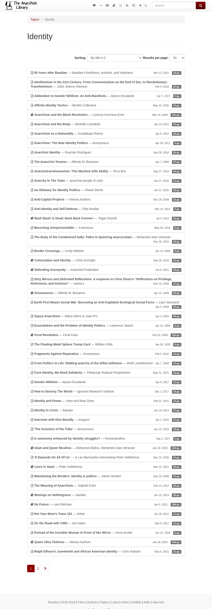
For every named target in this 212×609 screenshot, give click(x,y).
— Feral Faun (106, 335)
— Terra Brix (106, 171)
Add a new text (154, 602)
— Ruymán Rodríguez (106, 152)
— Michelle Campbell (106, 124)
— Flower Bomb (106, 190)
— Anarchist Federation (106, 270)
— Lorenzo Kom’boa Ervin (106, 115)
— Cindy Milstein (106, 251)
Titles (81, 602)
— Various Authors (106, 199)
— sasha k (106, 281)
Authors (92, 602)
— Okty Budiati (106, 209)
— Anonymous (106, 143)
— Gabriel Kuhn (106, 485)
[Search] (174, 5)
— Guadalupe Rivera (106, 133)
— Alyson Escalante (106, 96)
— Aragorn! (106, 419)
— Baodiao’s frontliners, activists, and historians (106, 72)
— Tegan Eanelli (106, 218)
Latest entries (120, 602)
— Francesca (106, 227)
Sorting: (80, 58)
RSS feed (68, 602)
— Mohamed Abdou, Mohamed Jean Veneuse (106, 448)
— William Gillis (106, 344)
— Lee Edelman (106, 504)
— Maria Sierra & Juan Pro (106, 316)
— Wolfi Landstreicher (106, 363)
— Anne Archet (106, 532)
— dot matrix (106, 523)
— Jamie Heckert (106, 476)
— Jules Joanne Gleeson (106, 84)
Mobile (136, 602)
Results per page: (156, 58)
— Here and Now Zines (106, 401)
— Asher (106, 514)
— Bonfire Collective (106, 105)
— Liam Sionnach (106, 305)
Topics (34, 19)
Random (54, 602)
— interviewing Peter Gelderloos (106, 457)
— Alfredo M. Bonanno (106, 162)
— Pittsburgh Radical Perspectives (106, 372)
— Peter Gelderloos (106, 467)
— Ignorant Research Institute (106, 391)
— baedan (106, 410)
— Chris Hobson (106, 551)
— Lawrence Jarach (106, 325)
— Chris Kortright (106, 260)
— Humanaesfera (106, 438)
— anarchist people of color (106, 180)
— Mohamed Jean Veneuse (106, 239)
